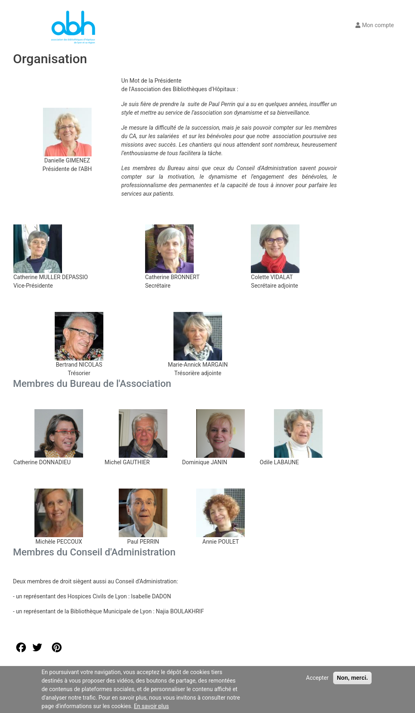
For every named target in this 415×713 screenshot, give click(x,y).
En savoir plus (151, 706)
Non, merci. (352, 678)
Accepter (317, 678)
